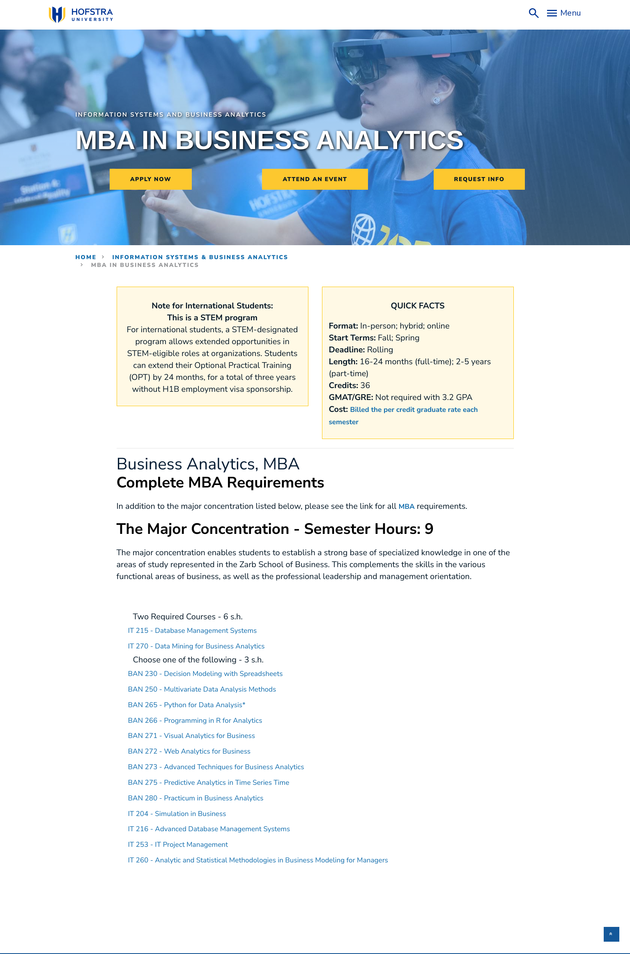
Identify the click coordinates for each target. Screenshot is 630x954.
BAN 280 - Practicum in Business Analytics (207, 793)
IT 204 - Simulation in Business (185, 808)
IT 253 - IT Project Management (186, 839)
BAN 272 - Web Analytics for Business (199, 748)
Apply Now (150, 179)
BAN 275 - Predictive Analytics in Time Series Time (222, 778)
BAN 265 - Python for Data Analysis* (197, 702)
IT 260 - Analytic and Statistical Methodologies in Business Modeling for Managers (280, 854)
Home (86, 257)
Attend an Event (315, 179)
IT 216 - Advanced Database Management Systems (223, 824)
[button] (611, 934)
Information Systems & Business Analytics (200, 257)
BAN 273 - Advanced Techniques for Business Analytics (231, 763)
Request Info (479, 179)
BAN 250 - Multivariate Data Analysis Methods (214, 687)
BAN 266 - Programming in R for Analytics (206, 717)
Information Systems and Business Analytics (186, 115)
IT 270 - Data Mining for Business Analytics (208, 645)
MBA (407, 505)
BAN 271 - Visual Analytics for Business (202, 732)
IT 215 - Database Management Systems (203, 629)
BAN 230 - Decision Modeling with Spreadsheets (218, 672)
